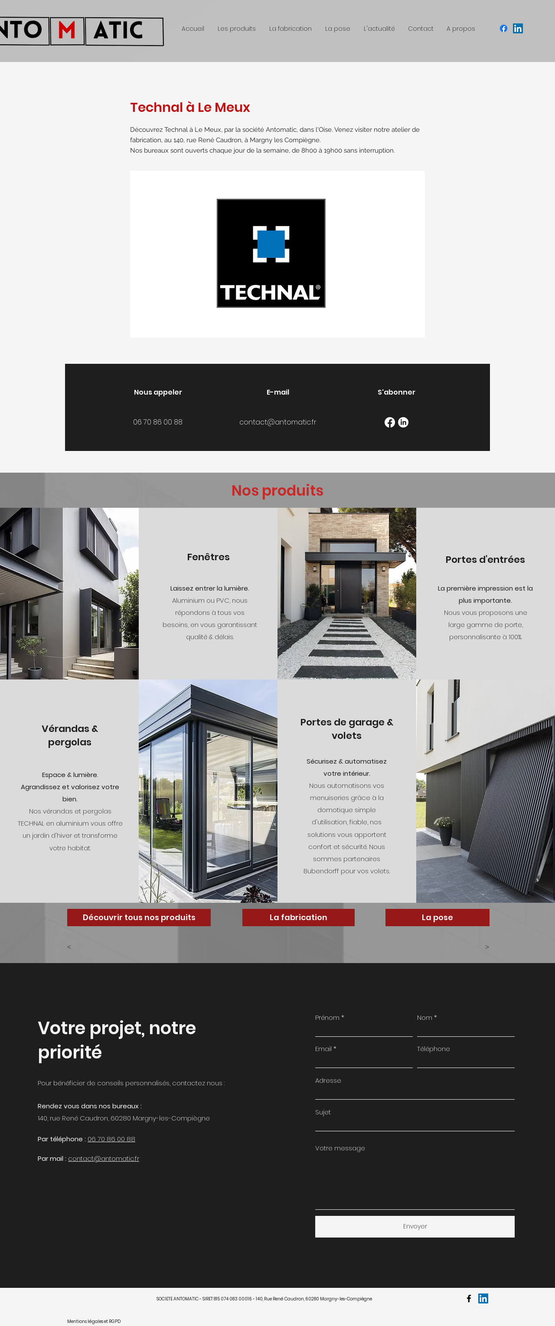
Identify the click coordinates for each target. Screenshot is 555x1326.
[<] (95, 947)
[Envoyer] (415, 1227)
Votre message (340, 1148)
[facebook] (504, 28)
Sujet (323, 1112)
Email (323, 1048)
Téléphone (433, 1048)
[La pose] (437, 917)
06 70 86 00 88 (111, 1138)
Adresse (328, 1080)
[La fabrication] (298, 917)
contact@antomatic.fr (103, 1158)
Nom (424, 1017)
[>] (468, 947)
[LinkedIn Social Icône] (518, 28)
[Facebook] (390, 422)
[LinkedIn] (403, 422)
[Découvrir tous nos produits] (139, 917)
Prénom (327, 1017)
